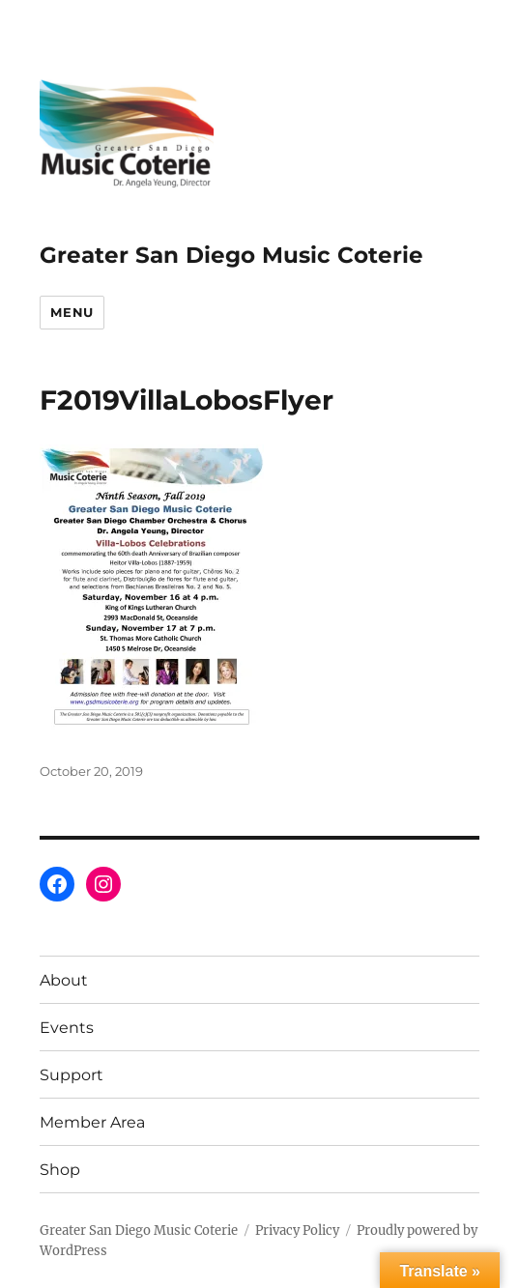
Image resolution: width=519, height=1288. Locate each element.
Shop (60, 1169)
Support (71, 1075)
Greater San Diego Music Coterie (231, 255)
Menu (71, 312)
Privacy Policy (297, 1230)
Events (67, 1027)
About (64, 980)
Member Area (92, 1122)
